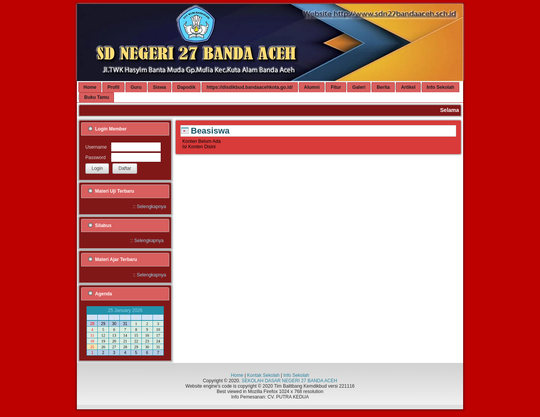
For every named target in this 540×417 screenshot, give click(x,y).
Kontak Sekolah (263, 375)
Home (237, 375)
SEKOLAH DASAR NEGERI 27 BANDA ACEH (289, 380)
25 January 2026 (125, 310)
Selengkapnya (151, 206)
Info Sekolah (296, 375)
